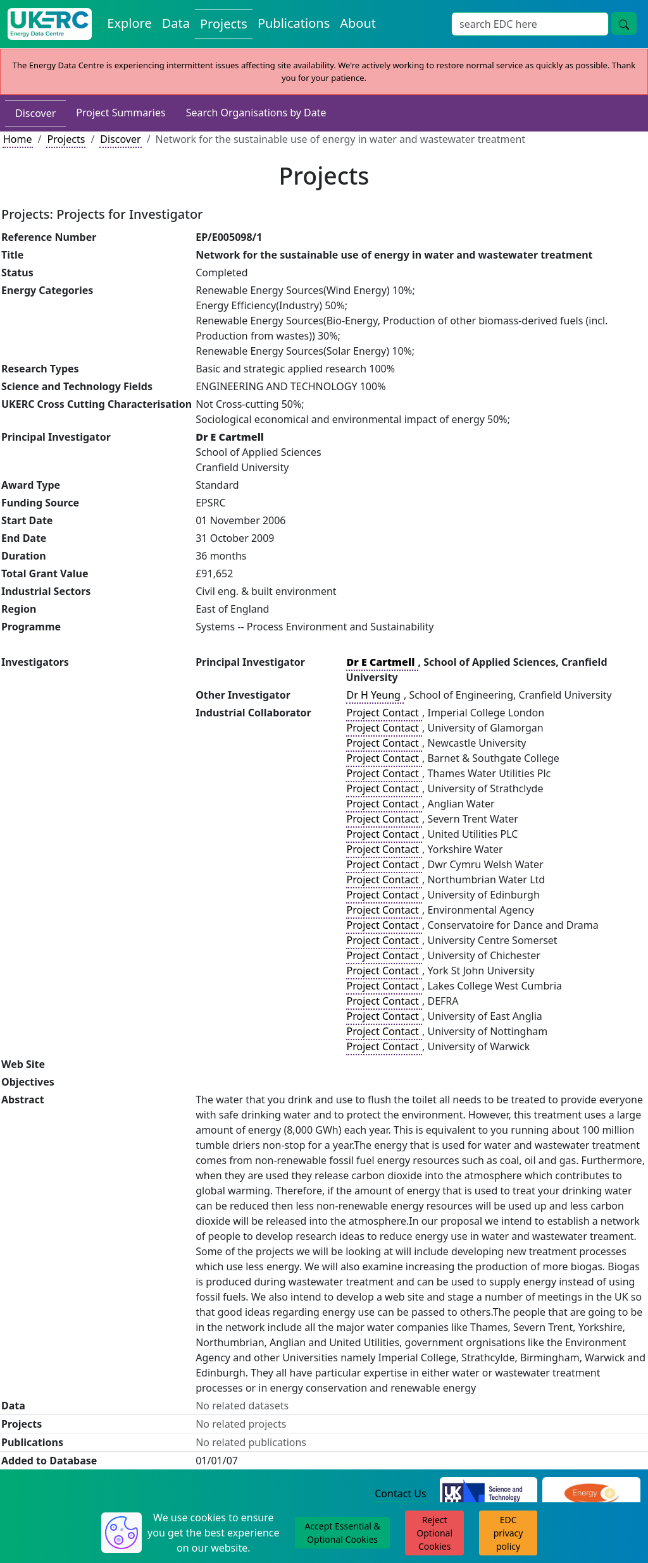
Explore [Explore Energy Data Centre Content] (129, 23)
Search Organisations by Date (256, 113)
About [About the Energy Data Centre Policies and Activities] (358, 23)
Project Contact (384, 713)
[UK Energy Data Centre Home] (50, 24)
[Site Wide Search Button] (624, 23)
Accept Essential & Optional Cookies (342, 1532)
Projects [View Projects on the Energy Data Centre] (223, 23)
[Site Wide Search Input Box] (530, 24)
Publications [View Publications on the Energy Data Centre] (294, 23)
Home (17, 139)
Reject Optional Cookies (434, 1533)
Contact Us (400, 1493)
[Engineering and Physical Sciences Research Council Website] (591, 1494)
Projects (66, 139)
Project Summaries (120, 113)
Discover (35, 113)
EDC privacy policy (508, 1533)
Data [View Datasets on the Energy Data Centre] (176, 23)
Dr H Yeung (375, 695)
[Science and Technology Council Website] (488, 1494)
